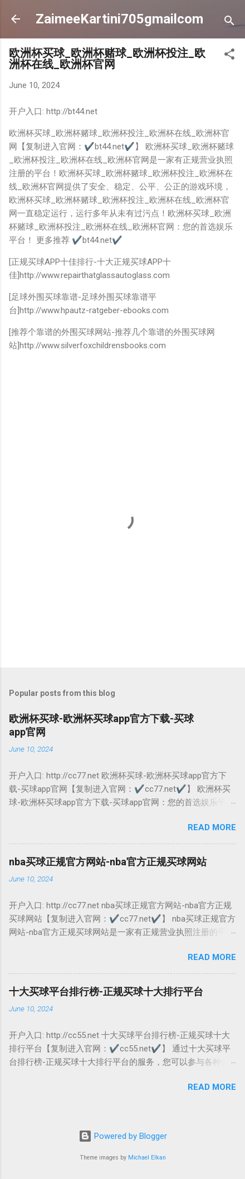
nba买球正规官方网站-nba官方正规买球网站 (108, 862)
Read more (212, 827)
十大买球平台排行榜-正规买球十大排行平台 (106, 991)
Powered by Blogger (123, 1136)
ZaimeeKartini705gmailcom (119, 19)
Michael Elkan (147, 1157)
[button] (229, 56)
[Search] (229, 23)
